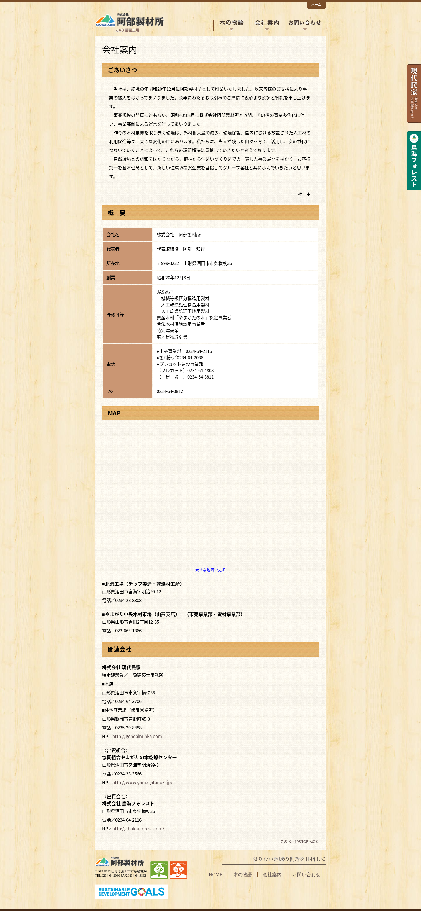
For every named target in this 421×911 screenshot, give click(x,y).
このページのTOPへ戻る (299, 841)
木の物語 (231, 25)
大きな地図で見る (210, 569)
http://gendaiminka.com (137, 736)
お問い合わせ (304, 25)
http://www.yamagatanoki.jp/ (142, 782)
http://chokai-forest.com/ (138, 828)
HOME (215, 874)
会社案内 (266, 25)
